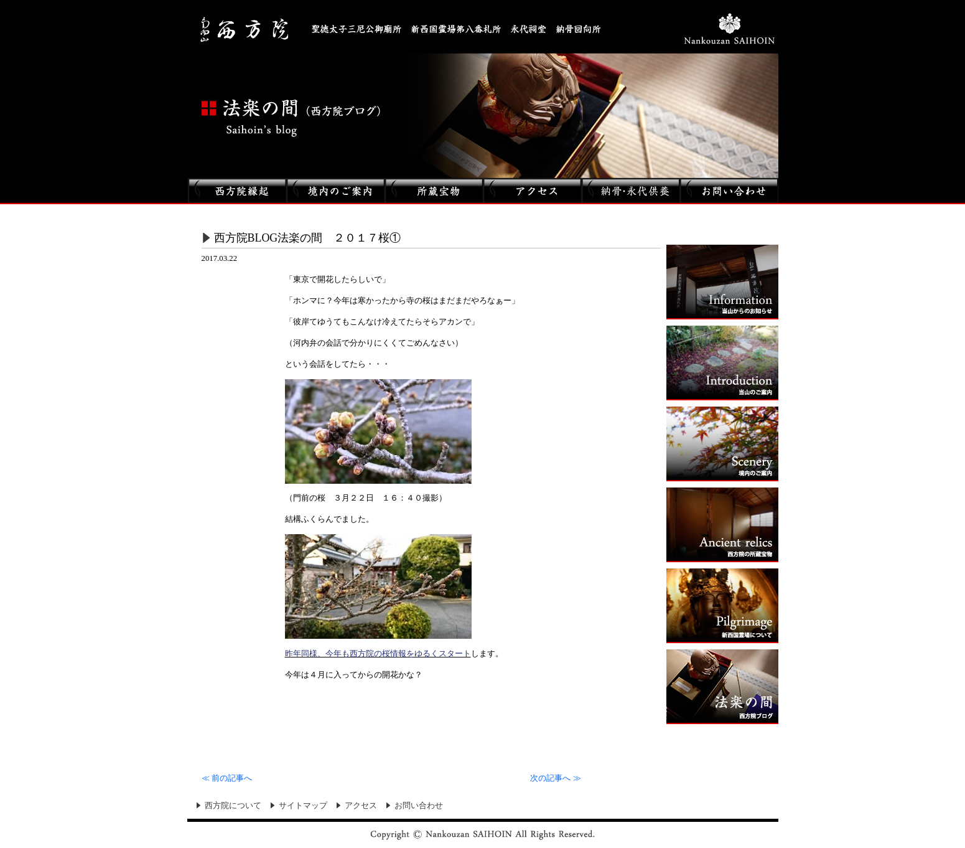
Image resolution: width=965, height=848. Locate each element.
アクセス (361, 805)
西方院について (233, 805)
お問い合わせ (418, 805)
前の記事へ (227, 778)
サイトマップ (303, 805)
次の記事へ (555, 778)
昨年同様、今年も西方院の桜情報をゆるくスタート (378, 653)
